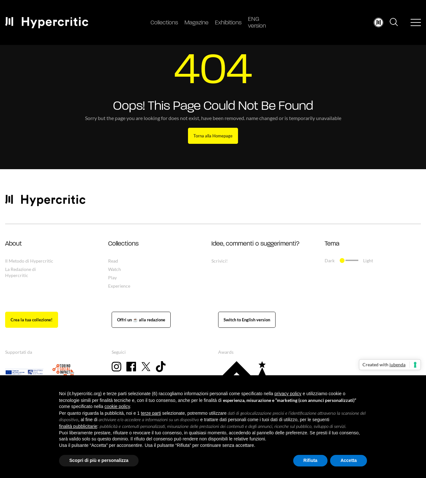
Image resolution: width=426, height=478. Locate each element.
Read (113, 261)
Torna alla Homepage (213, 135)
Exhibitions (228, 23)
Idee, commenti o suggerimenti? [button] (255, 244)
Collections (164, 23)
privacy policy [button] (288, 393)
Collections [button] (123, 244)
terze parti (151, 413)
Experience (119, 286)
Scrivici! (219, 261)
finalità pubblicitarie (78, 426)
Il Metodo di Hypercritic (29, 261)
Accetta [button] (348, 460)
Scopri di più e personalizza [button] (98, 460)
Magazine (196, 23)
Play (112, 277)
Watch (114, 269)
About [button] (13, 244)
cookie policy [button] (117, 406)
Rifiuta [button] (310, 460)
